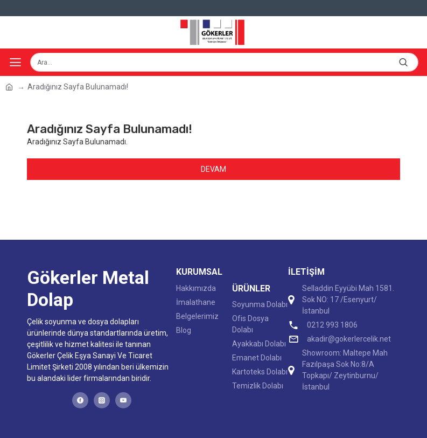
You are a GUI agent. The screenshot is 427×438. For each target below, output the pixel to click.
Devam (213, 169)
